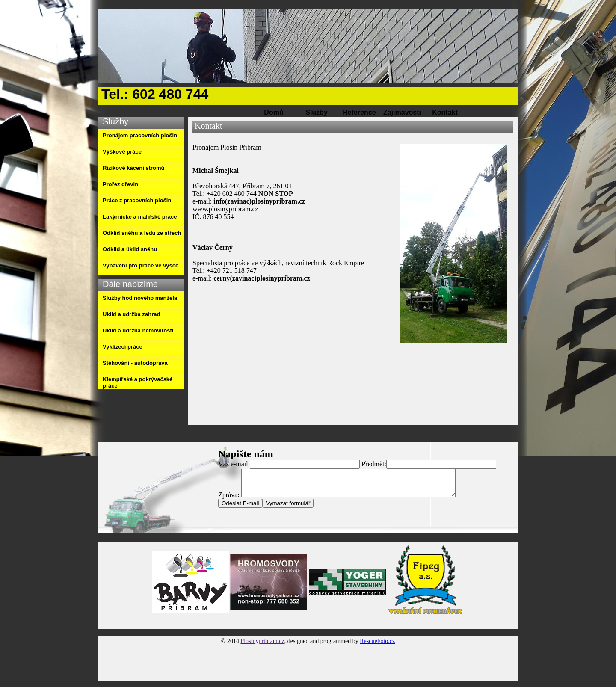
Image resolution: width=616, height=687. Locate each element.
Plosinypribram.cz (262, 641)
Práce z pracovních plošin (137, 200)
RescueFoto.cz (377, 641)
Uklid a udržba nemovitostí (138, 330)
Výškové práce (122, 151)
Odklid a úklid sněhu (130, 249)
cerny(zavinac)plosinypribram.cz (261, 278)
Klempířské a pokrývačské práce (137, 382)
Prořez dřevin (120, 184)
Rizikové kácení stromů (134, 168)
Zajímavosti (402, 112)
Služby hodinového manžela (140, 298)
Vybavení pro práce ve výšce (140, 265)
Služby (316, 112)
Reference (359, 112)
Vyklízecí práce (122, 347)
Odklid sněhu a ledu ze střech (142, 233)
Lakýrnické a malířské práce (140, 216)
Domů (273, 112)
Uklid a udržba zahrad (131, 314)
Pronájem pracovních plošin (140, 135)
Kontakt (445, 112)
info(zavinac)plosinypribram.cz (259, 201)
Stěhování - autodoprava (135, 363)
